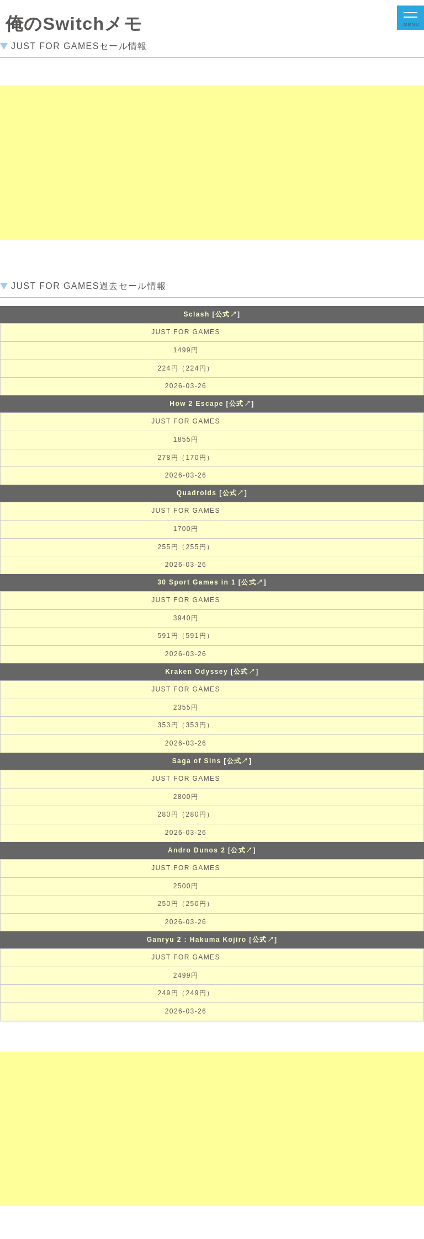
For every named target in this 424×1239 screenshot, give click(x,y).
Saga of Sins (196, 761)
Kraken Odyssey (196, 671)
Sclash (197, 314)
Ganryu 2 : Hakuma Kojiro (197, 939)
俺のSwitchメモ (74, 24)
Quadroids (197, 493)
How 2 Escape (196, 403)
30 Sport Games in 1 (196, 582)
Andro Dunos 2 (196, 850)
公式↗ (226, 314)
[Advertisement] (207, 162)
